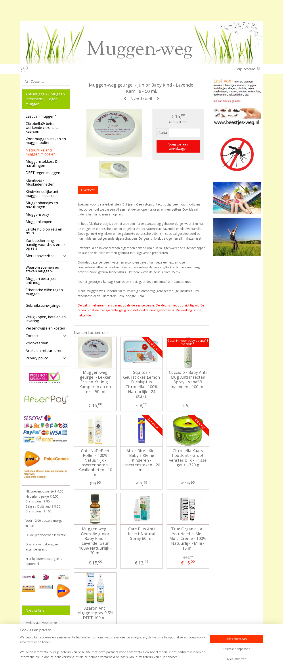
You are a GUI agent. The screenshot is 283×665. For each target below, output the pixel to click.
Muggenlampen (39, 221)
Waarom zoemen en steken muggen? (42, 269)
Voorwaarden (37, 343)
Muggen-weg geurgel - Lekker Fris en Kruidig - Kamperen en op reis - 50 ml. (95, 382)
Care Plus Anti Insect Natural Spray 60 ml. (141, 534)
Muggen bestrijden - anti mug (43, 280)
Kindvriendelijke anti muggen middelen (42, 193)
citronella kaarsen (199, 5)
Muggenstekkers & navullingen (41, 163)
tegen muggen (68, 5)
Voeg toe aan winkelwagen (178, 146)
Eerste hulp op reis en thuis (44, 231)
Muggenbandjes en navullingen (42, 204)
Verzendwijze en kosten (45, 328)
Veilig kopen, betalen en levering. (46, 318)
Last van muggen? (41, 116)
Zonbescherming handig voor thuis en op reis (46, 244)
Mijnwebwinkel (212, 657)
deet (220, 5)
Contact (46, 335)
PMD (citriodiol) (239, 5)
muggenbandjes (137, 5)
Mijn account (248, 69)
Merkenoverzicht (46, 255)
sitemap (147, 657)
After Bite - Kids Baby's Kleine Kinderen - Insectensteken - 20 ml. (141, 460)
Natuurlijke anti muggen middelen (40, 152)
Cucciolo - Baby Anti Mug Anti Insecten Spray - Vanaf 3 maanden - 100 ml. (188, 379)
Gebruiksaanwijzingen (44, 305)
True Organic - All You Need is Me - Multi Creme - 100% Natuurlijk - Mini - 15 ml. (187, 539)
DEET (42, 16)
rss (156, 657)
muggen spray (111, 5)
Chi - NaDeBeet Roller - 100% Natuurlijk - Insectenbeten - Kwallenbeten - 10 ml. (95, 462)
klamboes (27, 16)
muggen (26, 5)
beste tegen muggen (168, 5)
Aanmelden (37, 638)
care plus (90, 5)
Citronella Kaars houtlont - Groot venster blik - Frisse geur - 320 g (188, 457)
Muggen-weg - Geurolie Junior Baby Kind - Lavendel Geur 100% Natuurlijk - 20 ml (95, 541)
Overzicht (87, 190)
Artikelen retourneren (44, 350)
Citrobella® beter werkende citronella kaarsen (42, 127)
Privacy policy (46, 358)
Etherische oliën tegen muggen (44, 291)
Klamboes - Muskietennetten (40, 182)
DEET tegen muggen (43, 172)
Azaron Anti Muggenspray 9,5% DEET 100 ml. (95, 613)
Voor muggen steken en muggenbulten (46, 140)
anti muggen (45, 5)
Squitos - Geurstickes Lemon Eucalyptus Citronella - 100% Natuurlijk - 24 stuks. (141, 384)
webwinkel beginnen (173, 657)
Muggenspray (37, 214)
